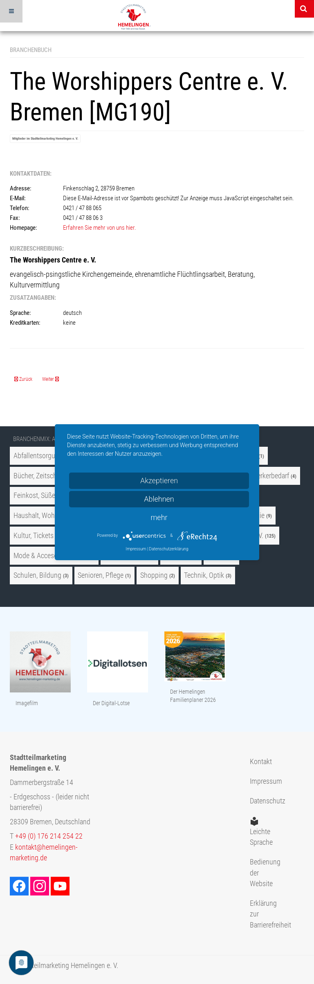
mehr (158, 517)
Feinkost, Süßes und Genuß (52, 495)
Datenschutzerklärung (168, 549)
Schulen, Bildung (37, 575)
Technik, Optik (204, 575)
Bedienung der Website (262, 873)
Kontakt (261, 762)
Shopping (154, 575)
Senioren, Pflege (100, 575)
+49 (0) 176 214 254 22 (49, 836)
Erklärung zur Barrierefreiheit (262, 914)
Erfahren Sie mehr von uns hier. (99, 227)
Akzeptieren (159, 480)
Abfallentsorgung (38, 456)
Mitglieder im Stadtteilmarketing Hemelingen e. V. (45, 138)
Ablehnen (159, 499)
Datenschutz (262, 801)
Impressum (262, 781)
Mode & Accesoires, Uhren (51, 556)
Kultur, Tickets (33, 536)
